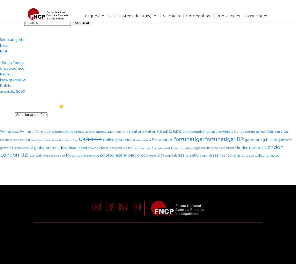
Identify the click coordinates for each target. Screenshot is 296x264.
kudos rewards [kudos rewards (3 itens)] (250, 148)
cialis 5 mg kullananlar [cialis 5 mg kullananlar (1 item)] (43, 140)
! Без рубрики (12, 63)
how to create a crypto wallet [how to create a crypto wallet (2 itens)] (110, 148)
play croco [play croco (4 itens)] (138, 155)
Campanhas (198, 16)
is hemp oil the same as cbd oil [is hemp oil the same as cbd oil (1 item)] (174, 148)
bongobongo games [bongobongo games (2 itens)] (250, 132)
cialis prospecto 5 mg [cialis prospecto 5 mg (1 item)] (67, 140)
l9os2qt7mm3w (13, 80)
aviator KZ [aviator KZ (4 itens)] (152, 131)
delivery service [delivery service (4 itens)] (118, 139)
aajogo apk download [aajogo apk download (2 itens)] (68, 132)
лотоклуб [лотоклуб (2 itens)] (272, 155)
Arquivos (7, 115)
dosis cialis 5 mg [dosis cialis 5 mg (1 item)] (142, 140)
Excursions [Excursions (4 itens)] (162, 139)
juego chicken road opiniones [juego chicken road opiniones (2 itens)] (214, 148)
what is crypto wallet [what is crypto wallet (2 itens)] (248, 155)
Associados (257, 16)
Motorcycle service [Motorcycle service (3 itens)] (82, 155)
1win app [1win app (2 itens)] (27, 132)
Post (3, 51)
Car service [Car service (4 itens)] (277, 131)
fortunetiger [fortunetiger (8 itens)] (189, 139)
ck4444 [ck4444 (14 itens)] (90, 138)
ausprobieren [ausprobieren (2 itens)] (117, 132)
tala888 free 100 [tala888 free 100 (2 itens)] (219, 155)
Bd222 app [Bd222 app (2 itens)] (181, 132)
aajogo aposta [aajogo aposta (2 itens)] (95, 132)
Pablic (5, 74)
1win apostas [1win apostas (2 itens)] (9, 132)
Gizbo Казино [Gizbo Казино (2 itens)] (22, 148)
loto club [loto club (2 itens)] (35, 155)
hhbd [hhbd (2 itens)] (83, 148)
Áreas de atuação (139, 16)
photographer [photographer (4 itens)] (113, 155)
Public (5, 86)
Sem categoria (12, 40)
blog (4, 45)
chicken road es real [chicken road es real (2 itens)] (15, 140)
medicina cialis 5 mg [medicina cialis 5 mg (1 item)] (54, 155)
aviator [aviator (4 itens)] (135, 131)
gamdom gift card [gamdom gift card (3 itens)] (261, 140)
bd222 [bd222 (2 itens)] (167, 132)
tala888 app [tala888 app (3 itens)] (195, 155)
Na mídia (171, 16)
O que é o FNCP (100, 16)
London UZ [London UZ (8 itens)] (14, 155)
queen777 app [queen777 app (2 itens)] (160, 155)
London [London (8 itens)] (273, 147)
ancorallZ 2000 (12, 91)
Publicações (228, 16)
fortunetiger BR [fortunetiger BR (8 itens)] (224, 139)
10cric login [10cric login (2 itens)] (42, 132)
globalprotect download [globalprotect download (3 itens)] (56, 148)
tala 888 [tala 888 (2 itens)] (178, 155)
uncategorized (12, 68)
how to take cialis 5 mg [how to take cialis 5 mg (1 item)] (145, 148)
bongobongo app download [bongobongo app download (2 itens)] (211, 132)
